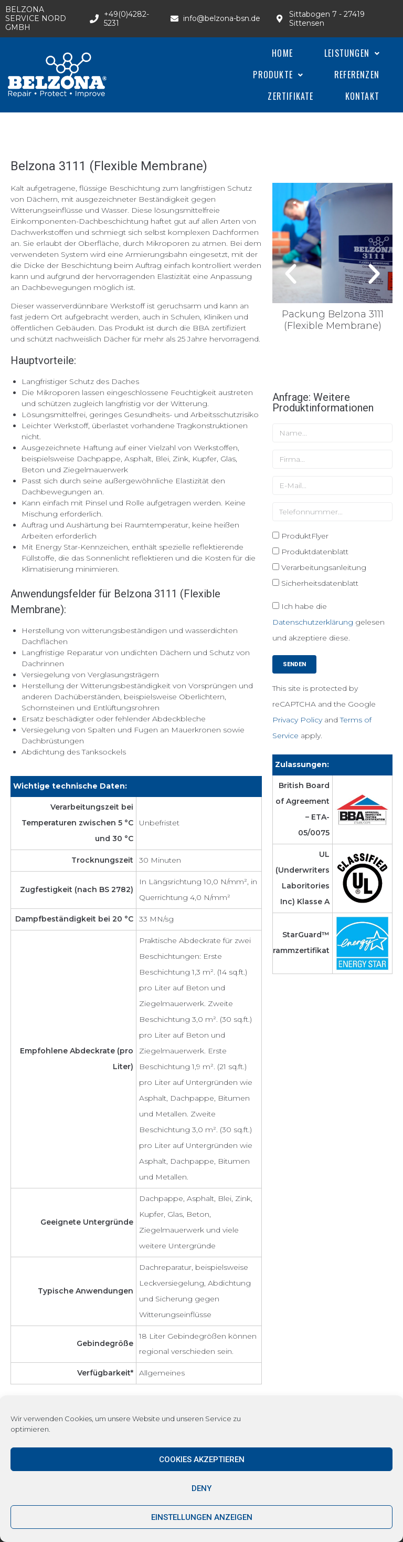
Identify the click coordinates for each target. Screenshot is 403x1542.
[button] (291, 274)
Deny (201, 1488)
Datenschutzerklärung (312, 622)
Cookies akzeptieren (202, 1459)
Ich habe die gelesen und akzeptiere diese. (328, 622)
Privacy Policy (297, 720)
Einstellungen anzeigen (201, 1517)
